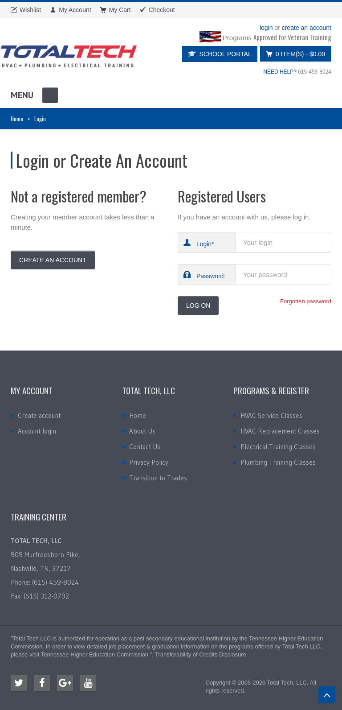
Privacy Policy (148, 462)
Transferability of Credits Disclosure (200, 654)
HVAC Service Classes (271, 415)
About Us (142, 431)
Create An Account (52, 260)
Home (17, 118)
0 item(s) (293, 54)
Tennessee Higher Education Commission (94, 654)
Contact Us (144, 446)
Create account (39, 415)
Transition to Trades (158, 478)
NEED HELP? (280, 72)
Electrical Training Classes (278, 446)
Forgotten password (305, 301)
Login (204, 243)
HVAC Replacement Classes (280, 431)
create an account (306, 27)
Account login (37, 431)
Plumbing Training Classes (278, 462)
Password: (210, 275)
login (266, 27)
